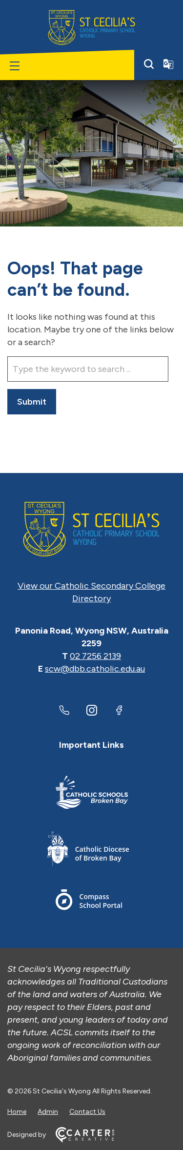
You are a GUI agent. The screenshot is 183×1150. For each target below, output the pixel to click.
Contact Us (87, 1112)
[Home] (91, 529)
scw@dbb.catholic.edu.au (95, 668)
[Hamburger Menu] (15, 66)
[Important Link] (92, 794)
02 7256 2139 (95, 656)
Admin (48, 1112)
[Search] (149, 64)
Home (16, 1112)
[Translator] (168, 64)
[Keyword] (87, 369)
